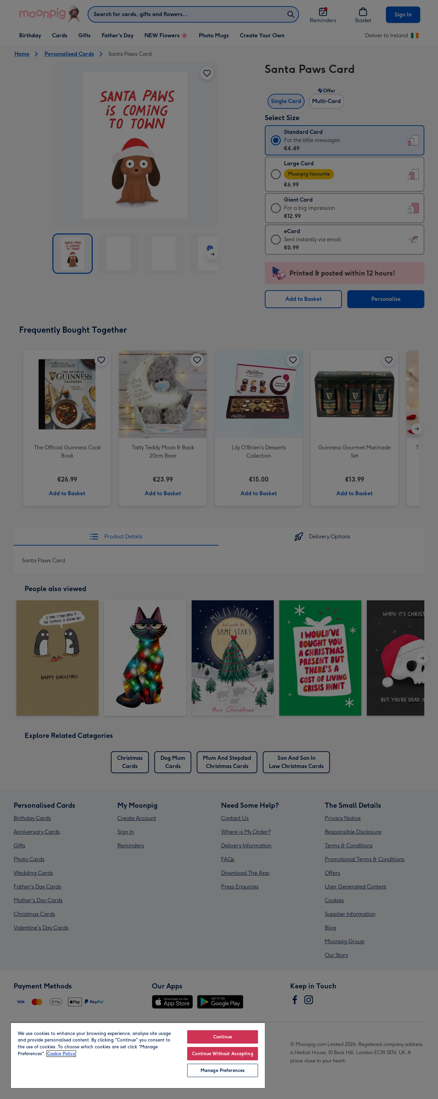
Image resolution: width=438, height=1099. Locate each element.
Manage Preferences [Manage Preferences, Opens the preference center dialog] (223, 1070)
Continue (222, 1036)
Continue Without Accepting (222, 1053)
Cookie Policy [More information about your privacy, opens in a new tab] (61, 1053)
